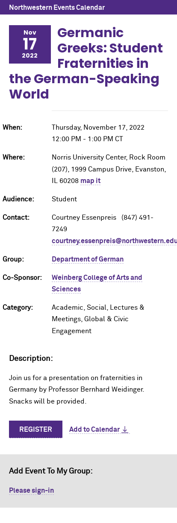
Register (35, 429)
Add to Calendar (94, 429)
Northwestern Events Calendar (57, 7)
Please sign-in (31, 490)
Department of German (88, 259)
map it (90, 180)
